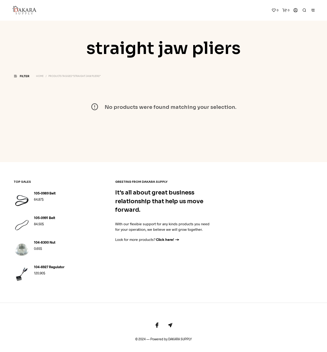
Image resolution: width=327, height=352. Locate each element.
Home (40, 69)
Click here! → (167, 232)
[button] (274, 7)
